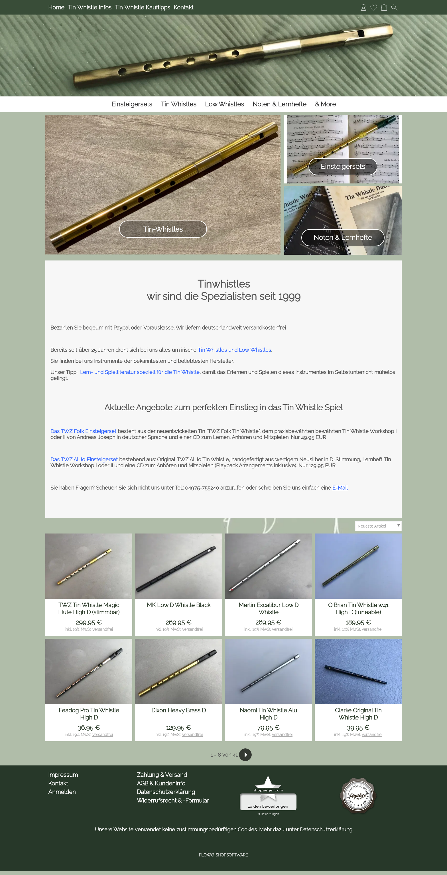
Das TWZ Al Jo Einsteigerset (84, 459)
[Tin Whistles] (179, 104)
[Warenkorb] (384, 7)
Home (56, 7)
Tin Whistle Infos (89, 7)
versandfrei (102, 629)
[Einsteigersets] (132, 104)
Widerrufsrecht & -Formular (173, 800)
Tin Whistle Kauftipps (142, 7)
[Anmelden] (363, 7)
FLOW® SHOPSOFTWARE (223, 855)
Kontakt (183, 7)
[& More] (325, 104)
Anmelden (62, 792)
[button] (394, 7)
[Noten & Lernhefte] (279, 104)
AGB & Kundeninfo (161, 783)
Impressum (63, 774)
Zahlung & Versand (162, 774)
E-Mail (340, 488)
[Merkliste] (373, 7)
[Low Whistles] (224, 104)
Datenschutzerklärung (166, 792)
